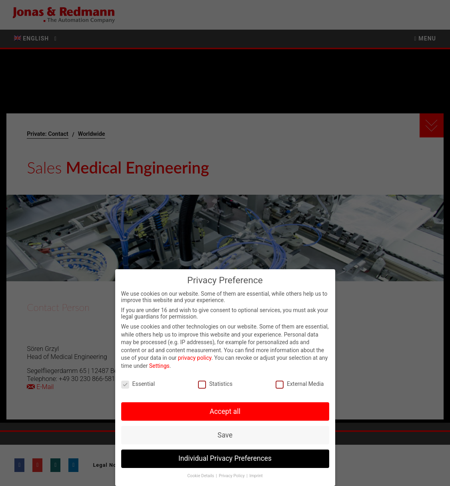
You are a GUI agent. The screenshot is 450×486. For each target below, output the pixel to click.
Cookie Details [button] (201, 477)
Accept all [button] (225, 413)
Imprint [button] (255, 477)
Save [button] (225, 436)
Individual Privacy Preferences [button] (225, 460)
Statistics (215, 385)
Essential (138, 385)
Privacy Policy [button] (232, 477)
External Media (300, 385)
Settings (159, 367)
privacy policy (195, 359)
